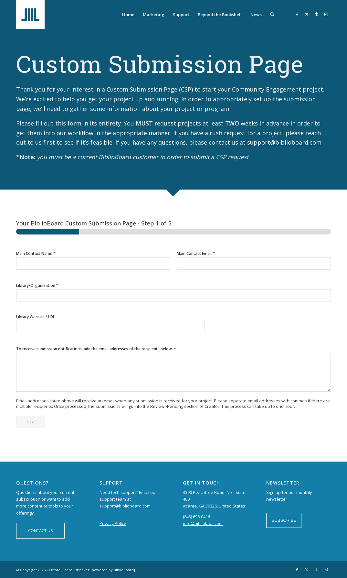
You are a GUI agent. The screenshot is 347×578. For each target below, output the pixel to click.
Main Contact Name (36, 253)
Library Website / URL (35, 317)
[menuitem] (128, 14)
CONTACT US (40, 530)
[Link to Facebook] (297, 14)
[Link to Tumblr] (316, 14)
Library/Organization (37, 285)
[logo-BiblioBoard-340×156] (47, 14)
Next (30, 421)
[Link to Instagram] (326, 14)
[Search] (272, 14)
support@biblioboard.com (284, 142)
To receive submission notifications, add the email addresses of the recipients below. (96, 349)
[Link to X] (306, 14)
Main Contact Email (196, 253)
